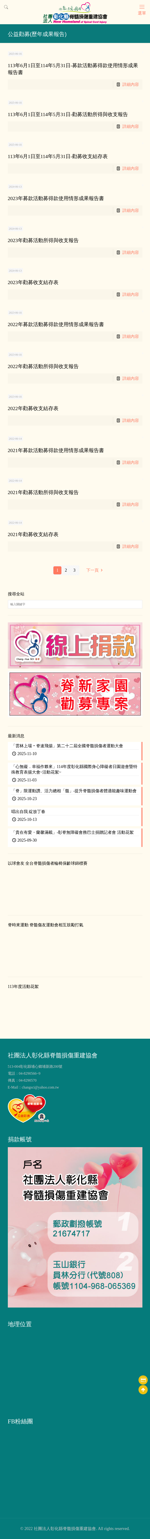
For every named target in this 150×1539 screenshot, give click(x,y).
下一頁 (95, 570)
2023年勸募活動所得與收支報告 (43, 240)
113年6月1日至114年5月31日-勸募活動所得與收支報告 (68, 114)
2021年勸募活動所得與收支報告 (43, 492)
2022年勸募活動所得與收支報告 (43, 366)
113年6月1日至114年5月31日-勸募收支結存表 (58, 156)
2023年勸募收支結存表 (33, 282)
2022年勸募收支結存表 (33, 408)
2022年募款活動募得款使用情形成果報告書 (56, 324)
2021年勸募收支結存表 (33, 534)
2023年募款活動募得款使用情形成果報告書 (56, 198)
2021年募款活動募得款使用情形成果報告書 (56, 450)
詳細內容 (130, 84)
